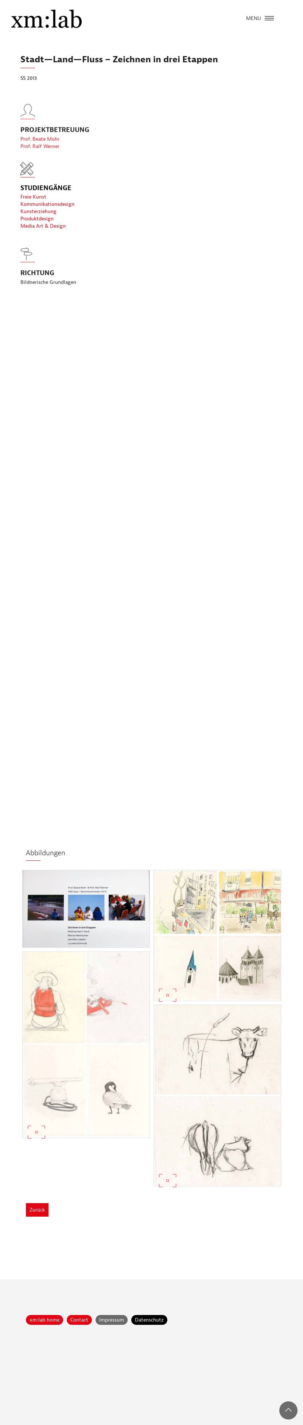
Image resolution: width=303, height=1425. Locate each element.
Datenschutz (149, 1320)
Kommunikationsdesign (47, 204)
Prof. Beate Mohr (39, 150)
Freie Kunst (33, 197)
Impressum (111, 1320)
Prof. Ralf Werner (39, 157)
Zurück (37, 1210)
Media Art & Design (43, 226)
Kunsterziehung (38, 211)
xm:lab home (44, 1320)
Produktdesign (37, 219)
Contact (79, 1320)
